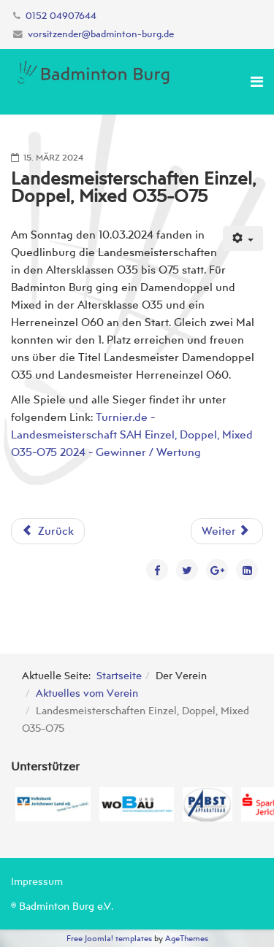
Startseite (119, 675)
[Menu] (257, 81)
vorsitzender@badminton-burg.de (101, 33)
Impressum (37, 881)
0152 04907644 (61, 15)
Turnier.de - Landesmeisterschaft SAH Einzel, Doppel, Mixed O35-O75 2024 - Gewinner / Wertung (132, 435)
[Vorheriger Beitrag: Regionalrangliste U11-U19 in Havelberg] (48, 531)
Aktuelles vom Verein (87, 693)
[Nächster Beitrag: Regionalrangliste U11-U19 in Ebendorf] (227, 531)
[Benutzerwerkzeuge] (243, 238)
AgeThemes (186, 938)
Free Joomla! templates (109, 938)
